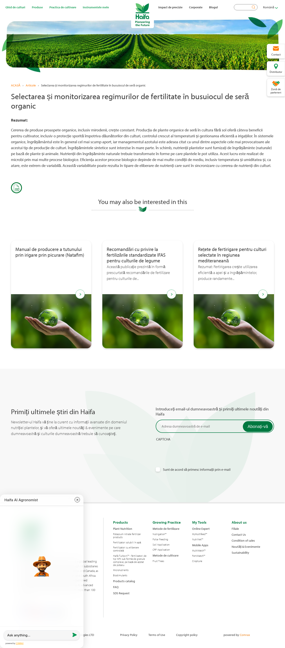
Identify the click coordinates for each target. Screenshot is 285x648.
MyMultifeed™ (199, 534)
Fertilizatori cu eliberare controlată (126, 549)
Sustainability (240, 552)
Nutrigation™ (159, 534)
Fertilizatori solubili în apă (127, 542)
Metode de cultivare (166, 555)
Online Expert (201, 528)
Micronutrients (120, 570)
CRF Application (161, 549)
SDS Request (121, 593)
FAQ (116, 587)
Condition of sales (243, 540)
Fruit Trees (158, 561)
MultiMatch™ (199, 550)
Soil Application (161, 544)
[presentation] (189, 450)
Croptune (197, 561)
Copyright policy (187, 635)
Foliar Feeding (160, 539)
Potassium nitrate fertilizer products (127, 536)
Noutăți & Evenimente (246, 546)
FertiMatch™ (198, 555)
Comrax (245, 635)
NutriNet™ (197, 539)
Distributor (276, 71)
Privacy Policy (128, 635)
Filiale (235, 528)
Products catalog (124, 581)
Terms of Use (156, 635)
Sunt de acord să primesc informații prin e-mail (197, 469)
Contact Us (239, 534)
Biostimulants (120, 575)
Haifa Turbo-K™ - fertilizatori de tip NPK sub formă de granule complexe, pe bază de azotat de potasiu (129, 560)
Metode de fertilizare (166, 528)
